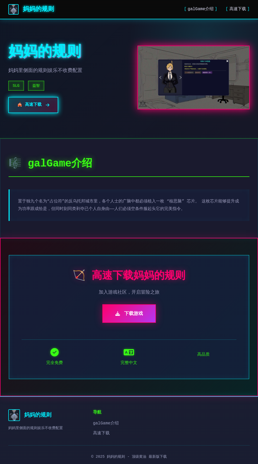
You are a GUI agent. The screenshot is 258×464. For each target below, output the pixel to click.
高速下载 (237, 9)
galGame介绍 (201, 9)
